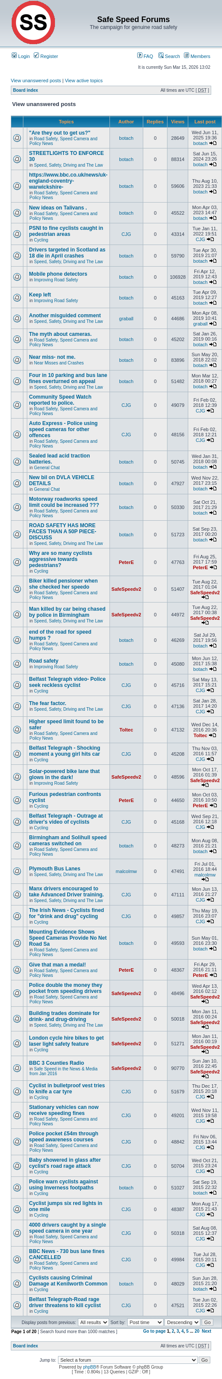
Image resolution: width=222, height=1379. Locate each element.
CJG (126, 234)
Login (21, 56)
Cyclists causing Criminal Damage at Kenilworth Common (68, 1281)
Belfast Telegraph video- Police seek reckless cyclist (67, 682)
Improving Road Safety (56, 279)
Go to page (154, 1331)
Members (197, 56)
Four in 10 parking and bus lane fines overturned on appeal (68, 378)
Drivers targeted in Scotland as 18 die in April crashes (67, 253)
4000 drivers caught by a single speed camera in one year (67, 1228)
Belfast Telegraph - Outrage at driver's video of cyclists (66, 819)
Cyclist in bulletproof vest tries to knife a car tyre (67, 1089)
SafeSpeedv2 (126, 589)
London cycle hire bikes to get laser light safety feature (66, 1041)
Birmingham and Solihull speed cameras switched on (67, 840)
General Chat (47, 467)
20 (197, 1331)
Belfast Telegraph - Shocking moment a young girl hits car (64, 751)
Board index (25, 90)
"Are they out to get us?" (59, 133)
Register (46, 56)
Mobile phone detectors (58, 274)
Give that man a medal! (57, 965)
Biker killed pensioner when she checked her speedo (63, 584)
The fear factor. (47, 703)
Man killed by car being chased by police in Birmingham (67, 612)
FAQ (145, 56)
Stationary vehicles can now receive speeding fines (64, 1110)
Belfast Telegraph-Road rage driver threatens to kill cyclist (65, 1302)
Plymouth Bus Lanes (54, 869)
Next (206, 1331)
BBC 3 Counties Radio (56, 1063)
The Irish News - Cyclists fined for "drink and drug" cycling (66, 913)
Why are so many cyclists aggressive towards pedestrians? (60, 559)
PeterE (126, 562)
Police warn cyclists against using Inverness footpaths (63, 1185)
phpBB (89, 1367)
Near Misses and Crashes (59, 363)
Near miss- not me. (52, 357)
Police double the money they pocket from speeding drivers (65, 988)
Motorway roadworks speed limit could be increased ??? (64, 502)
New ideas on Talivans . (58, 208)
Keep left (40, 295)
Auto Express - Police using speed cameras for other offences (63, 429)
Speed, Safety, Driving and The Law (68, 165)
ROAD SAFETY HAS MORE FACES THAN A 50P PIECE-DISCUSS (63, 531)
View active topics (84, 80)
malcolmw (126, 871)
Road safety (43, 661)
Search (169, 56)
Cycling (41, 240)
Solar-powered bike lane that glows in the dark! (64, 774)
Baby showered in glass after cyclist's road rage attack (65, 1163)
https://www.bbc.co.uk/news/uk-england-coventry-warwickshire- (68, 181)
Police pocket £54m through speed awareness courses (63, 1137)
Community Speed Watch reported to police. (60, 400)
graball (126, 318)
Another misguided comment (65, 316)
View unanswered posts (36, 80)
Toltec (126, 729)
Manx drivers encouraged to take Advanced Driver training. (66, 892)
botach (126, 138)
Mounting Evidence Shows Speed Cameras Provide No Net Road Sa (67, 938)
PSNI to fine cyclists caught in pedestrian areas (66, 231)
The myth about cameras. (60, 334)
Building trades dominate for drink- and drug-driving (64, 1016)
